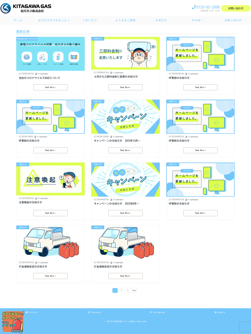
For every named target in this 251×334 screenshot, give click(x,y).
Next (134, 290)
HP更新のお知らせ (179, 78)
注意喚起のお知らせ (30, 202)
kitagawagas (43, 74)
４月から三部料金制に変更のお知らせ (116, 76)
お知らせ (161, 20)
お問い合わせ (236, 8)
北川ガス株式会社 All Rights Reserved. (126, 321)
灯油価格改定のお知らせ (33, 266)
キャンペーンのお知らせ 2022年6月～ (116, 203)
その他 (196, 20)
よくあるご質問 (125, 20)
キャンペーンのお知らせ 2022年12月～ (117, 140)
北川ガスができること (52, 20)
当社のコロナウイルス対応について (39, 78)
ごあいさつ (89, 20)
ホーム (18, 20)
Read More (50, 87)
